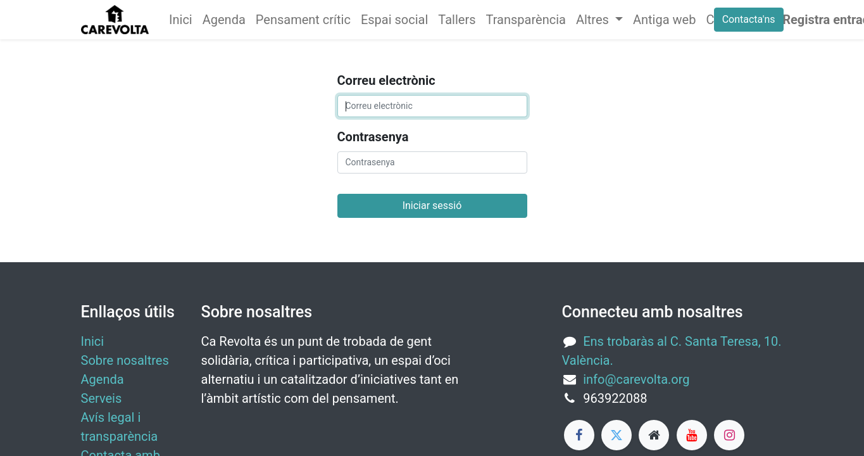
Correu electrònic (386, 80)
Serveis (101, 398)
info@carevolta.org (636, 379)
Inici (92, 341)
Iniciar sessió (432, 206)
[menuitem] (180, 19)
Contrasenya (373, 136)
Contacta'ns (748, 19)
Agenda (102, 379)
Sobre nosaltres (125, 360)
